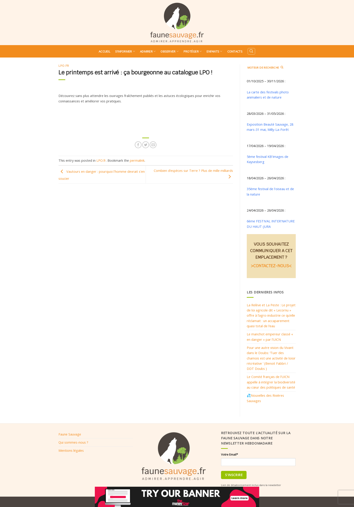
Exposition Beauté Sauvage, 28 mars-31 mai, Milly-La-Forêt (270, 127)
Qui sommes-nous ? (73, 442)
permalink (137, 160)
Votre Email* (229, 454)
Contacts (234, 51)
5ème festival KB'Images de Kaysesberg (267, 159)
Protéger (193, 51)
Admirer (148, 51)
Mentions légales (71, 450)
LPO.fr (63, 66)
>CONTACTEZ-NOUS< (271, 265)
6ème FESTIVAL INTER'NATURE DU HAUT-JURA (271, 223)
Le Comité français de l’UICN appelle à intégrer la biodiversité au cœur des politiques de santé (271, 381)
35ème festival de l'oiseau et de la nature (270, 191)
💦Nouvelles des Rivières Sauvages (265, 398)
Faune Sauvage (69, 434)
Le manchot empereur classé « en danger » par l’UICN (270, 336)
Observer (170, 51)
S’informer (125, 51)
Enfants (214, 51)
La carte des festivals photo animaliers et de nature (268, 94)
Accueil (104, 51)
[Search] (251, 51)
